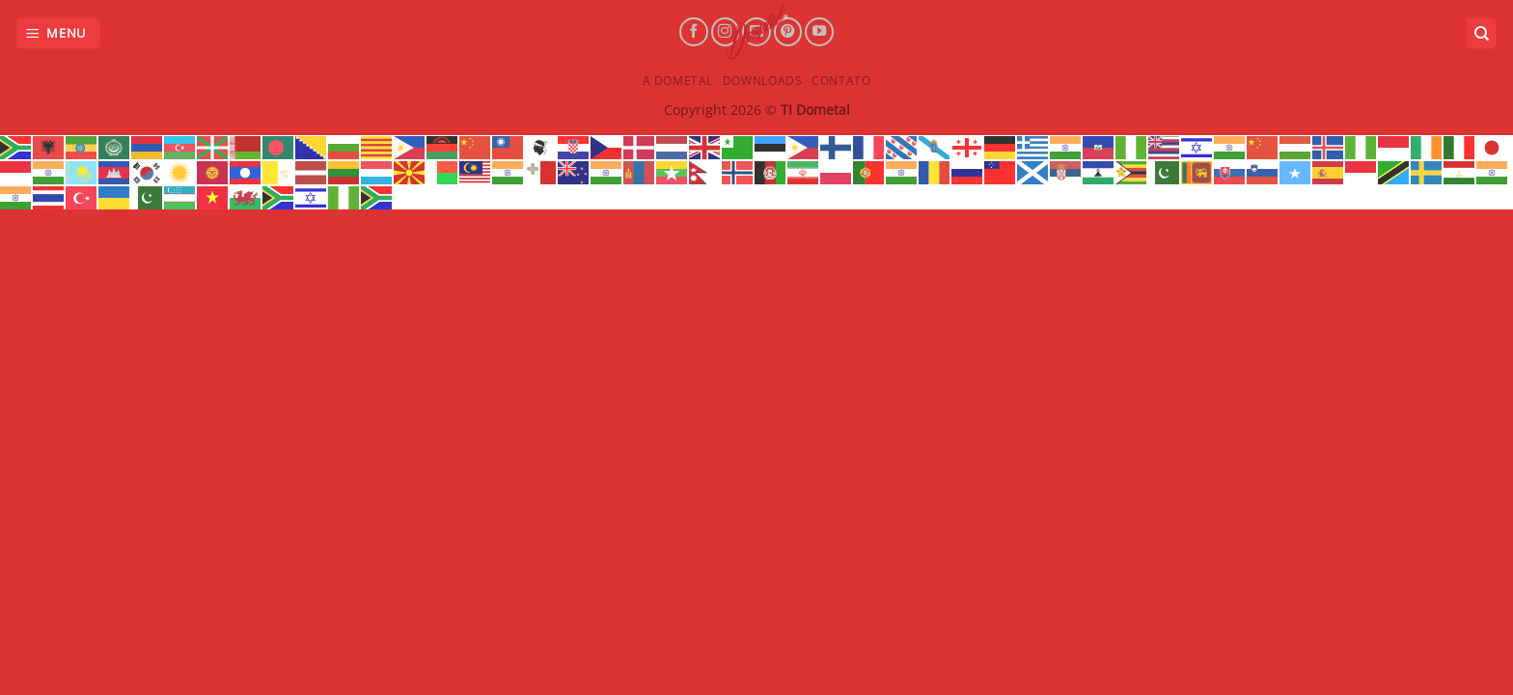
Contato (841, 80)
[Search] (1481, 33)
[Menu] (58, 33)
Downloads (763, 80)
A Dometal (678, 80)
